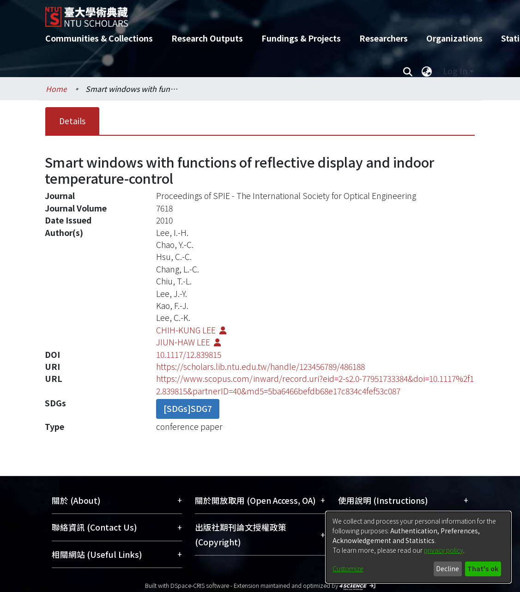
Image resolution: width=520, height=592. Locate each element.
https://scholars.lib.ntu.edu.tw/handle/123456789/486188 (260, 366)
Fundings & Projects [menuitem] (301, 38)
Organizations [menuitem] (454, 38)
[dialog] (418, 547)
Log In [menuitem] (455, 71)
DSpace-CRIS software (199, 585)
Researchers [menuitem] (383, 38)
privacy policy (443, 550)
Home (56, 88)
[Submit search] (407, 71)
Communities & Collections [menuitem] (99, 38)
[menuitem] (426, 71)
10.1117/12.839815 (188, 354)
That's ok (482, 568)
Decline (447, 568)
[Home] (252, 13)
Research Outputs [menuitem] (207, 38)
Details (72, 121)
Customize (348, 568)
